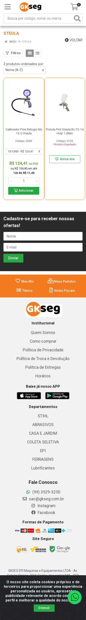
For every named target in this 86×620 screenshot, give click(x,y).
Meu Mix (24, 281)
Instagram (43, 505)
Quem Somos (43, 332)
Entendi (44, 608)
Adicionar (24, 191)
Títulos (24, 290)
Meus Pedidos (62, 281)
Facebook (43, 512)
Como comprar (43, 341)
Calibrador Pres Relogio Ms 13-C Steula (24, 131)
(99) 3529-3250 (43, 492)
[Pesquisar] (77, 18)
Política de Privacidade (43, 350)
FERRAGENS (43, 459)
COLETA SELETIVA (43, 442)
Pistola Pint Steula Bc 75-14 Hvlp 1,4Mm (65, 131)
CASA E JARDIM (43, 433)
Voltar (73, 40)
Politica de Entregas (43, 367)
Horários (43, 376)
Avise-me (65, 159)
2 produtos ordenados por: (23, 64)
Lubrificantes (43, 468)
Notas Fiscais (61, 290)
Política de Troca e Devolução (43, 358)
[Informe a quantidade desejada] (23, 181)
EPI (43, 450)
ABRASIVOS (43, 424)
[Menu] (7, 7)
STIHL (43, 416)
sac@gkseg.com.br (43, 499)
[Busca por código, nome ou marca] (38, 18)
